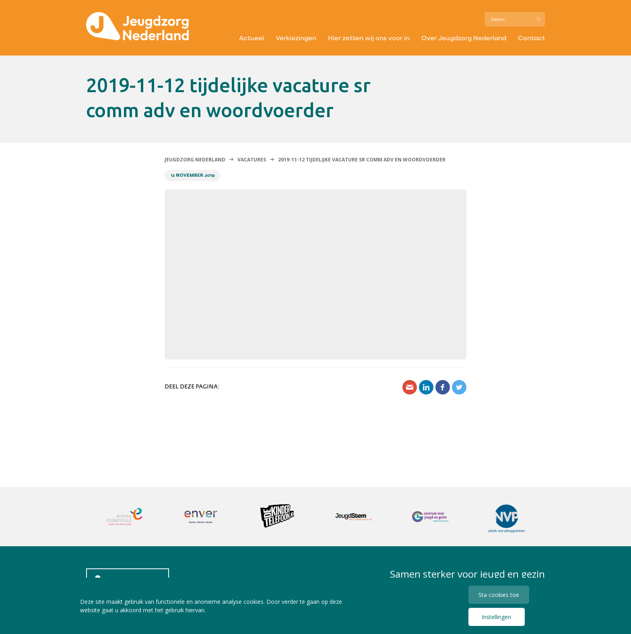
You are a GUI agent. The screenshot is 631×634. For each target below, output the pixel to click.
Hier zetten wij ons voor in (369, 37)
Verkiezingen (296, 37)
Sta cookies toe (498, 595)
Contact (531, 37)
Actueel (251, 37)
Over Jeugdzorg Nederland (463, 37)
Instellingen (496, 617)
